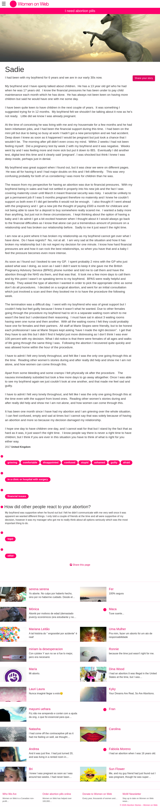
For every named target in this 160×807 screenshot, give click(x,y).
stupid (84, 462)
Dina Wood (116, 669)
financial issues (17, 496)
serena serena (39, 589)
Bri (31, 769)
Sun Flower (117, 769)
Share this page (80, 564)
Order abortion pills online (56, 794)
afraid (126, 462)
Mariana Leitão (39, 629)
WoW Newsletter (131, 794)
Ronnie (114, 649)
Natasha (35, 729)
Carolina (114, 729)
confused (69, 462)
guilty (114, 462)
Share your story (144, 78)
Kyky (112, 689)
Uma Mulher (117, 629)
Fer (111, 589)
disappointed (51, 462)
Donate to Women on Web (97, 794)
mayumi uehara (39, 709)
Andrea (34, 749)
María (33, 669)
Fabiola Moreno (120, 749)
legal (10, 539)
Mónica (34, 609)
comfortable (30, 462)
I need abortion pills (80, 11)
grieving (12, 462)
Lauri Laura (37, 689)
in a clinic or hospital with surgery (28, 479)
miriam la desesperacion (46, 649)
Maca (113, 609)
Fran (112, 709)
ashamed (99, 462)
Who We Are (9, 794)
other (11, 555)
